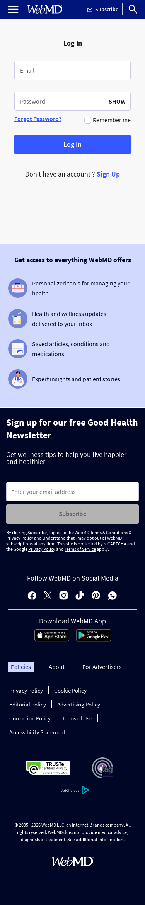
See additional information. (96, 839)
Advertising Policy (78, 704)
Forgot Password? (37, 118)
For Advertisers (102, 667)
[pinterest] (96, 596)
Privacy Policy (19, 538)
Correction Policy (30, 718)
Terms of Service (80, 549)
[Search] (133, 9)
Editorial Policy (27, 704)
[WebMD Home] (44, 9)
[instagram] (63, 596)
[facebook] (32, 596)
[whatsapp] (112, 596)
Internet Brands (88, 825)
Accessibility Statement (37, 732)
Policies (21, 667)
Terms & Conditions (109, 532)
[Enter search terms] (72, 491)
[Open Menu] (13, 9)
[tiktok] (79, 596)
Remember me (112, 120)
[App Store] (51, 639)
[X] (48, 596)
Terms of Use (77, 718)
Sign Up (108, 174)
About (57, 667)
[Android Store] (93, 639)
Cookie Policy (70, 690)
